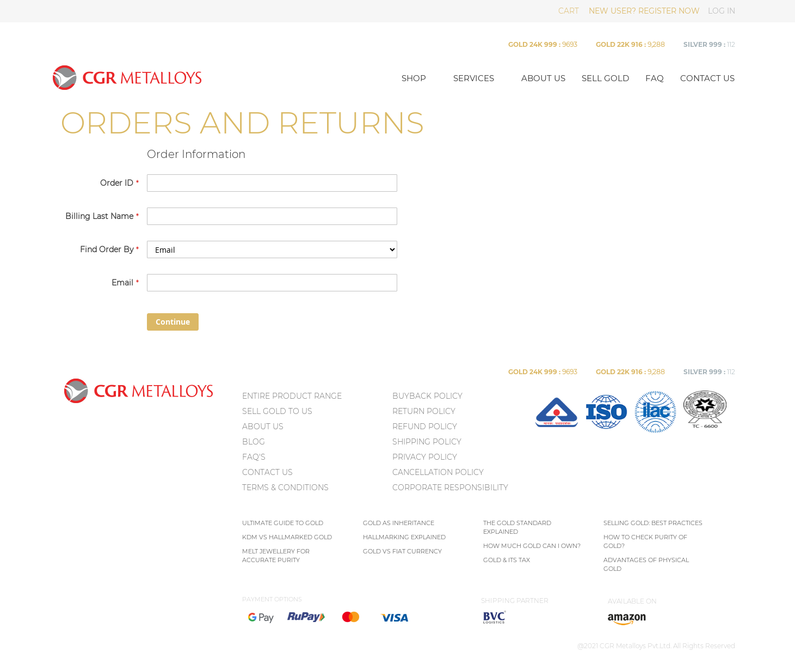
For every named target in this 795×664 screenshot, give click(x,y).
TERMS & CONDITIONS (285, 487)
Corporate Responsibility (450, 487)
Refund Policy (424, 426)
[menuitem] (556, 431)
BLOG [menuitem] (253, 442)
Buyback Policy (427, 396)
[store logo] (220, 77)
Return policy (423, 411)
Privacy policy (424, 457)
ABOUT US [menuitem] (263, 426)
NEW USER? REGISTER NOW (644, 11)
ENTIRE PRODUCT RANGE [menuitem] (292, 396)
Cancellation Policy (438, 472)
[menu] (316, 444)
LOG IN (721, 11)
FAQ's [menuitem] (254, 457)
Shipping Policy (426, 442)
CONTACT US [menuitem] (267, 472)
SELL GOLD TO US (277, 411)
